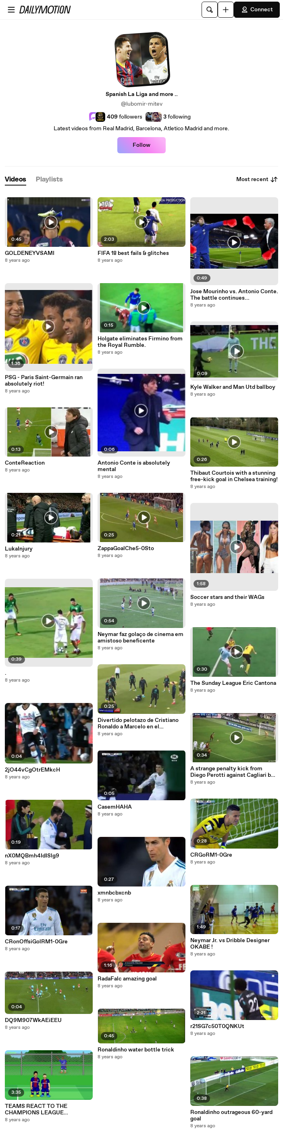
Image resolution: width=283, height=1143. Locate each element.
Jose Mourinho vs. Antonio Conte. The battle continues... (234, 294)
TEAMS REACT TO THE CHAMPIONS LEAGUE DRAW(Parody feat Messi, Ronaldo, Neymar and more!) (42, 1109)
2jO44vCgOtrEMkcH (32, 770)
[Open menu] (11, 10)
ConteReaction (25, 463)
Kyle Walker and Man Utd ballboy (232, 387)
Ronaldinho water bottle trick (136, 1050)
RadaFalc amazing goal (127, 979)
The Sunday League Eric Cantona (233, 683)
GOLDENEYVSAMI (29, 253)
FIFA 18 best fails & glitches (133, 253)
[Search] (210, 10)
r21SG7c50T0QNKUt (217, 1026)
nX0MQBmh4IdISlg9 (32, 856)
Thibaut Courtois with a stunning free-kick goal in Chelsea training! (234, 476)
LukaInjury (19, 549)
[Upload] (226, 10)
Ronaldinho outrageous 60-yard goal (231, 1115)
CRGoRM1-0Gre (211, 855)
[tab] (15, 180)
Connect (257, 10)
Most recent (257, 179)
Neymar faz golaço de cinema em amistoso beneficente (140, 637)
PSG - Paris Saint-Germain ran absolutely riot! (44, 380)
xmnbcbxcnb (114, 893)
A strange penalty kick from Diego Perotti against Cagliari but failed (233, 771)
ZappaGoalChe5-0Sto (126, 548)
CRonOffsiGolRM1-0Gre (36, 942)
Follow (141, 145)
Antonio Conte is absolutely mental (134, 466)
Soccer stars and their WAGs (227, 597)
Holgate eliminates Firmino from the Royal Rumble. (140, 342)
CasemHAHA (115, 807)
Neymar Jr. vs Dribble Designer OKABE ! (230, 943)
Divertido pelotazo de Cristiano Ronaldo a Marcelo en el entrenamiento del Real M (138, 723)
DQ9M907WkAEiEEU (33, 1020)
